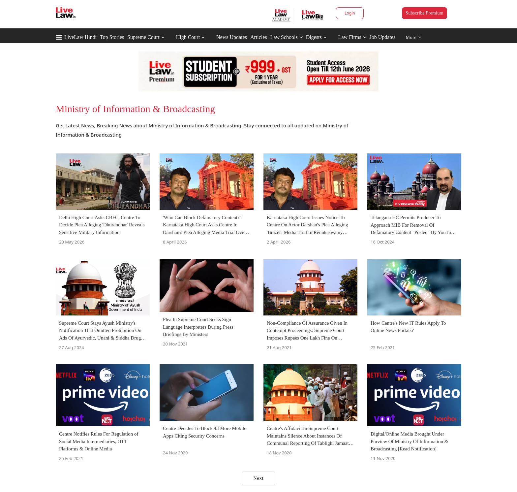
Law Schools (286, 37)
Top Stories (112, 37)
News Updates (231, 37)
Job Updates (383, 37)
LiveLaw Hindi (80, 37)
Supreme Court (143, 37)
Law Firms (352, 37)
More (413, 37)
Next (258, 478)
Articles (258, 37)
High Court (188, 37)
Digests (314, 37)
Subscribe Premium (424, 13)
